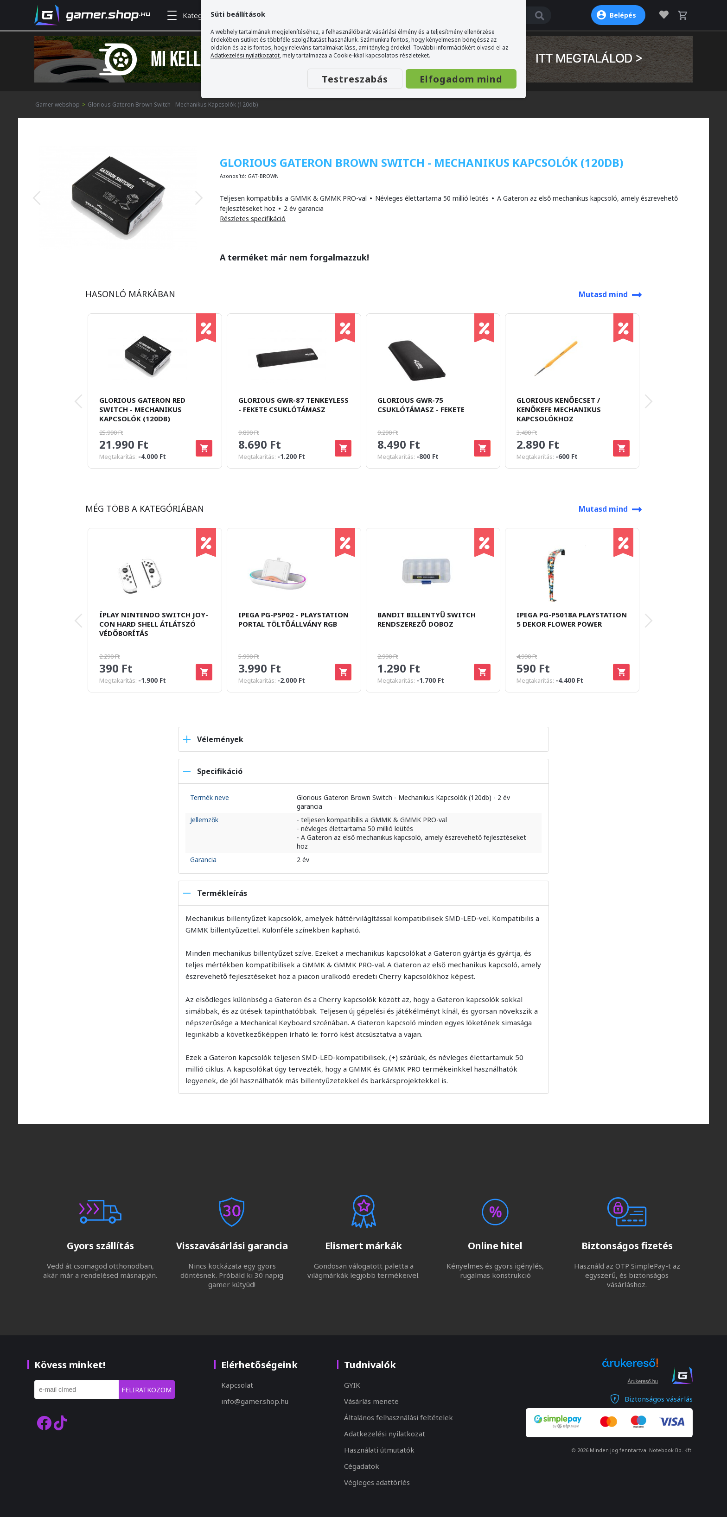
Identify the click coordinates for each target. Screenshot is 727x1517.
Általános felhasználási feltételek (398, 1417)
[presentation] (37, 198)
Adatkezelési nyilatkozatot (245, 55)
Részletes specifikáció (253, 218)
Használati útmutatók (379, 1449)
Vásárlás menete (371, 1401)
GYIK (352, 1385)
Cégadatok (361, 1466)
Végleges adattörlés (377, 1482)
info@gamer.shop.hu (254, 1401)
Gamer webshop (57, 104)
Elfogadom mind (461, 79)
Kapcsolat (237, 1385)
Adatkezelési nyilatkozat (384, 1433)
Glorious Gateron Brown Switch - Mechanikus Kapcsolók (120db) (173, 104)
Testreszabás (355, 79)
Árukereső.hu (643, 1381)
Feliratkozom (146, 1389)
